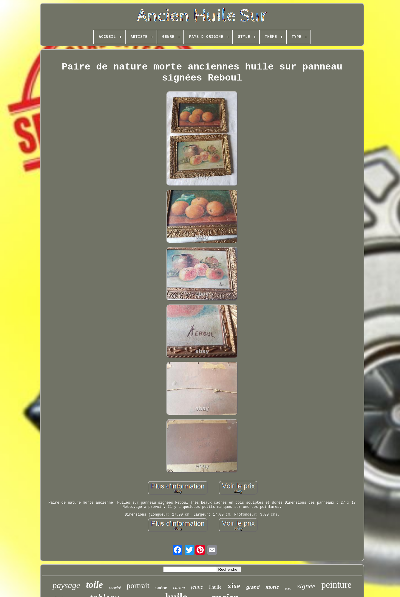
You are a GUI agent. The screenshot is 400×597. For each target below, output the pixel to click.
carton (179, 587)
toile (94, 584)
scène (161, 587)
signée (306, 586)
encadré (115, 588)
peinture (336, 584)
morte (272, 587)
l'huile (215, 587)
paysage (66, 585)
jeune (197, 587)
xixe (234, 586)
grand (253, 587)
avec (288, 588)
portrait (137, 585)
